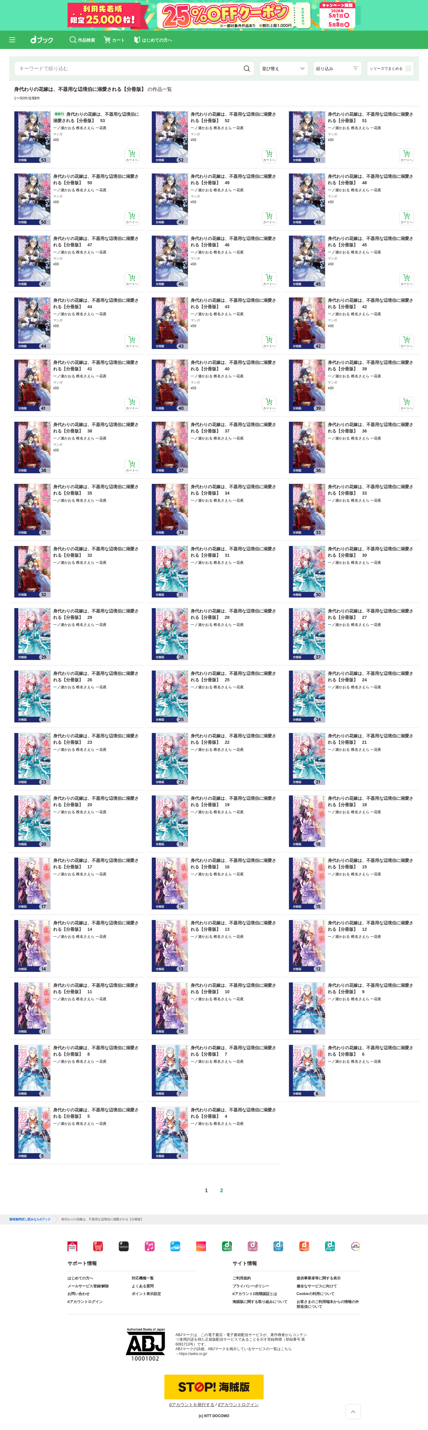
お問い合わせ (79, 1294)
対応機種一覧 (143, 1278)
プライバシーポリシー (250, 1286)
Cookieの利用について (316, 1294)
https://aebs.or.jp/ (193, 1354)
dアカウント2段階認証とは (254, 1294)
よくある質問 (143, 1286)
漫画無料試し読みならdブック (30, 1219)
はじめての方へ (80, 1278)
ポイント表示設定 (146, 1294)
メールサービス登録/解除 (88, 1286)
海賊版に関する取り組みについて (259, 1302)
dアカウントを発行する (191, 1404)
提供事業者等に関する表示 (319, 1278)
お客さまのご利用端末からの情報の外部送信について (328, 1304)
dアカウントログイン (85, 1302)
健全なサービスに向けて (317, 1286)
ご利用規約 (241, 1278)
